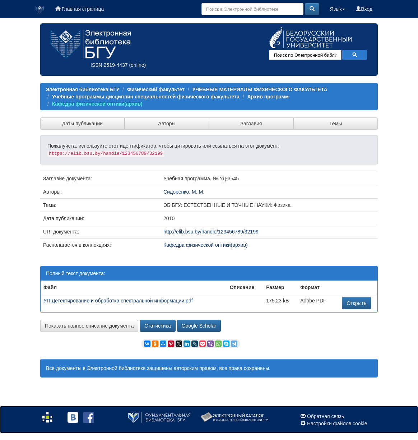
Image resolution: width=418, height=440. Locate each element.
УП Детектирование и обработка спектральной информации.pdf (118, 301)
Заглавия (251, 123)
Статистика (157, 326)
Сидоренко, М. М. (183, 192)
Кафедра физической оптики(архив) (97, 104)
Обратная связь (325, 416)
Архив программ (268, 96)
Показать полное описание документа (89, 326)
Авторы (166, 123)
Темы (335, 123)
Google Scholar (199, 326)
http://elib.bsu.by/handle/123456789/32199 (211, 232)
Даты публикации (82, 123)
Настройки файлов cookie (337, 423)
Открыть (356, 303)
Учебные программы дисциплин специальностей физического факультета (146, 96)
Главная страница (79, 9)
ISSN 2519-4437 (109, 65)
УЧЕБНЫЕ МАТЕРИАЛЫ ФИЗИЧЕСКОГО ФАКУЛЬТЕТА (259, 89)
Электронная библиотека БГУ (82, 89)
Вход (364, 9)
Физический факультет (156, 89)
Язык (337, 9)
